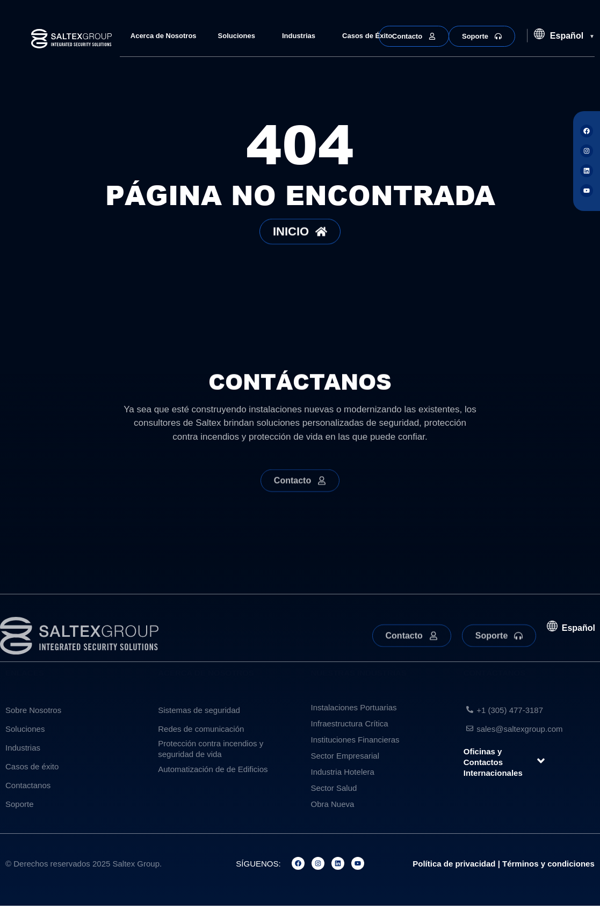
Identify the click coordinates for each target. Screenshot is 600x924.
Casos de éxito (32, 766)
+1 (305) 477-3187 (509, 710)
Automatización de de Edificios (213, 769)
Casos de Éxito (367, 36)
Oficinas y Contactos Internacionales (493, 762)
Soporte (19, 804)
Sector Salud (334, 787)
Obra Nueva (333, 804)
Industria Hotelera (342, 771)
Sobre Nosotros (33, 710)
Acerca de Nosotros (164, 36)
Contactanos (27, 785)
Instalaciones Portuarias (354, 707)
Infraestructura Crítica (349, 723)
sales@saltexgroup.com (519, 728)
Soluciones (239, 36)
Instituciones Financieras (355, 739)
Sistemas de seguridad (199, 710)
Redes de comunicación (201, 728)
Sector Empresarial (345, 755)
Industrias (301, 36)
